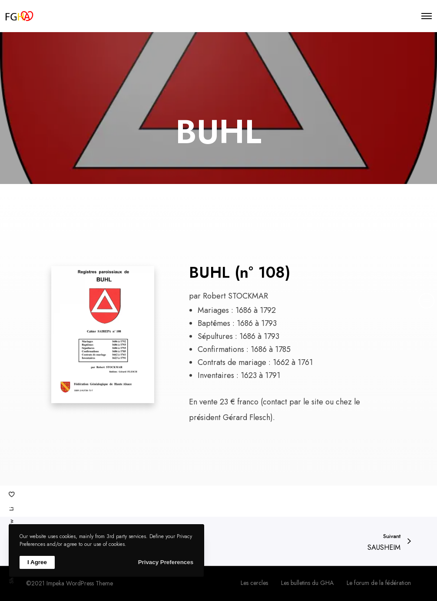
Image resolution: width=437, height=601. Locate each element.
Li (11, 509)
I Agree (37, 562)
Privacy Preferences (165, 562)
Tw (11, 523)
